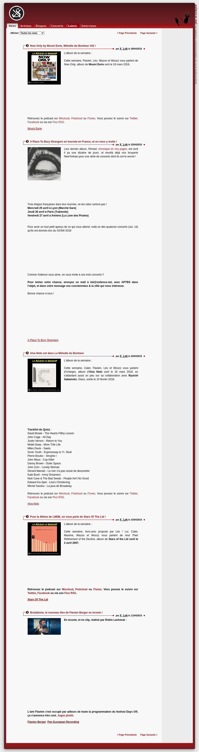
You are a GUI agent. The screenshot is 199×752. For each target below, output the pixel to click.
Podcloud (77, 118)
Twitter (133, 118)
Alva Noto (33, 503)
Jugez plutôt (65, 715)
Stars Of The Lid (38, 599)
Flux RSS (58, 122)
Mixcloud (64, 118)
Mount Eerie (35, 128)
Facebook (33, 122)
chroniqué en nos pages (112, 148)
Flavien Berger (37, 721)
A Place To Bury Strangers (43, 340)
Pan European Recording (63, 721)
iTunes (91, 118)
